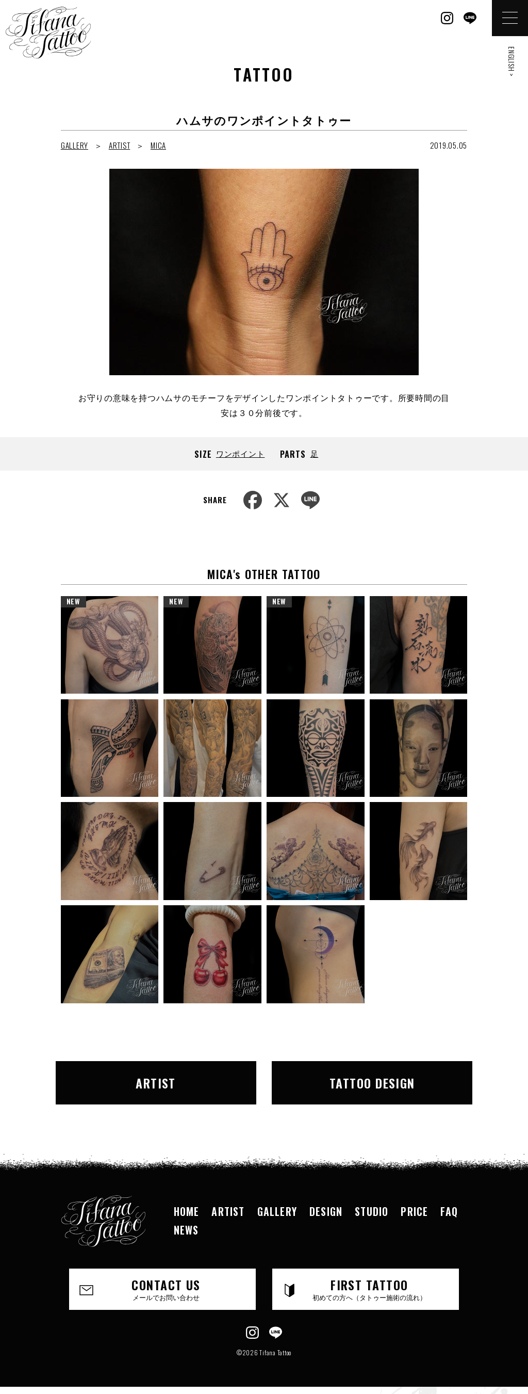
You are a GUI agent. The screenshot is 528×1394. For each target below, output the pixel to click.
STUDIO (371, 1211)
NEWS (186, 1230)
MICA (158, 145)
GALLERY (74, 145)
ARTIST (119, 145)
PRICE (414, 1211)
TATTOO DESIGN (372, 1082)
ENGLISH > (511, 61)
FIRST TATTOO (369, 1288)
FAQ (449, 1211)
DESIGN (325, 1211)
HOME (187, 1211)
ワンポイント (240, 453)
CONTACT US (166, 1288)
